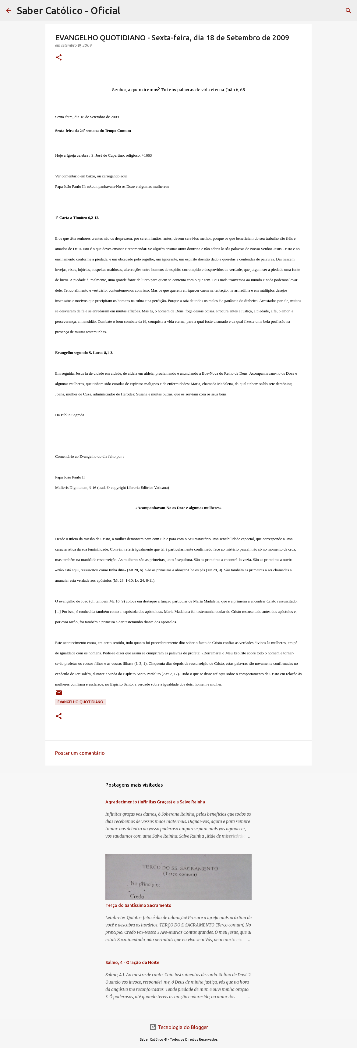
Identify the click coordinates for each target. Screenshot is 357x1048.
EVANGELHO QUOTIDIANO (80, 702)
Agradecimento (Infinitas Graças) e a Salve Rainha (155, 801)
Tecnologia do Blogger (178, 1027)
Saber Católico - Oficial (68, 10)
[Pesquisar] (348, 10)
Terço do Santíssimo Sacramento (138, 905)
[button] (58, 58)
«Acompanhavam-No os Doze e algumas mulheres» (128, 186)
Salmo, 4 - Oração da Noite (132, 962)
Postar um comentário (80, 753)
